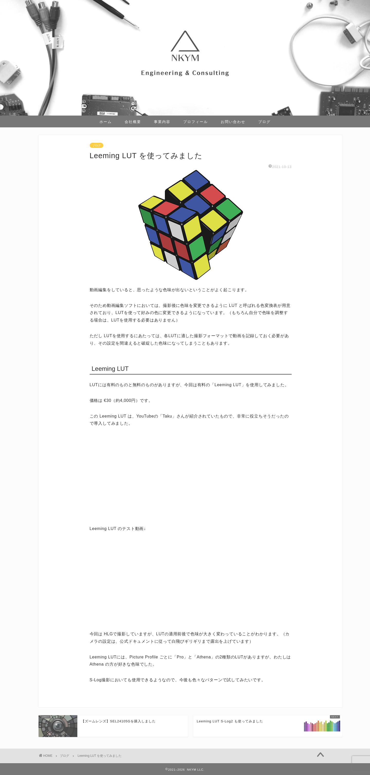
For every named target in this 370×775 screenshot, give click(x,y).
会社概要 (133, 121)
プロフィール (195, 121)
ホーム (105, 121)
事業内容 (162, 121)
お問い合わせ (233, 121)
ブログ (264, 121)
